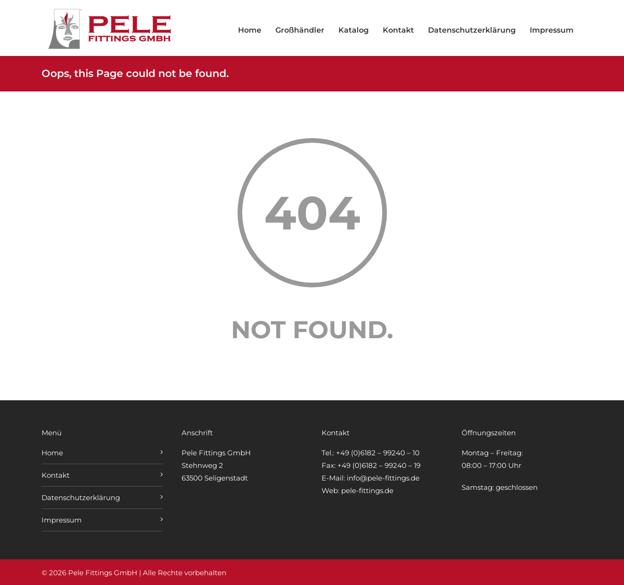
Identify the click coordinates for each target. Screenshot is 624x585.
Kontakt (398, 30)
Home (249, 30)
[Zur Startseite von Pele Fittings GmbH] (112, 47)
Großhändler (299, 30)
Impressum (552, 30)
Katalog (353, 30)
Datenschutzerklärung (472, 30)
